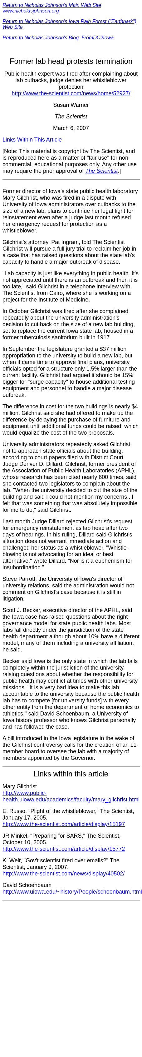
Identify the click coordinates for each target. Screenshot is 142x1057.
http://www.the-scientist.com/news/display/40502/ (63, 873)
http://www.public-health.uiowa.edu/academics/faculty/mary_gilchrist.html (71, 796)
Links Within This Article (32, 140)
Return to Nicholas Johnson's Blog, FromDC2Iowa (58, 37)
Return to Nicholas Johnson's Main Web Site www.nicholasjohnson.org (51, 7)
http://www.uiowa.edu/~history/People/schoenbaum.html (72, 892)
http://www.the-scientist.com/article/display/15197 (63, 824)
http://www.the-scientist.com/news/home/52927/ (71, 93)
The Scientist (101, 171)
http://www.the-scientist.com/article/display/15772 (63, 849)
